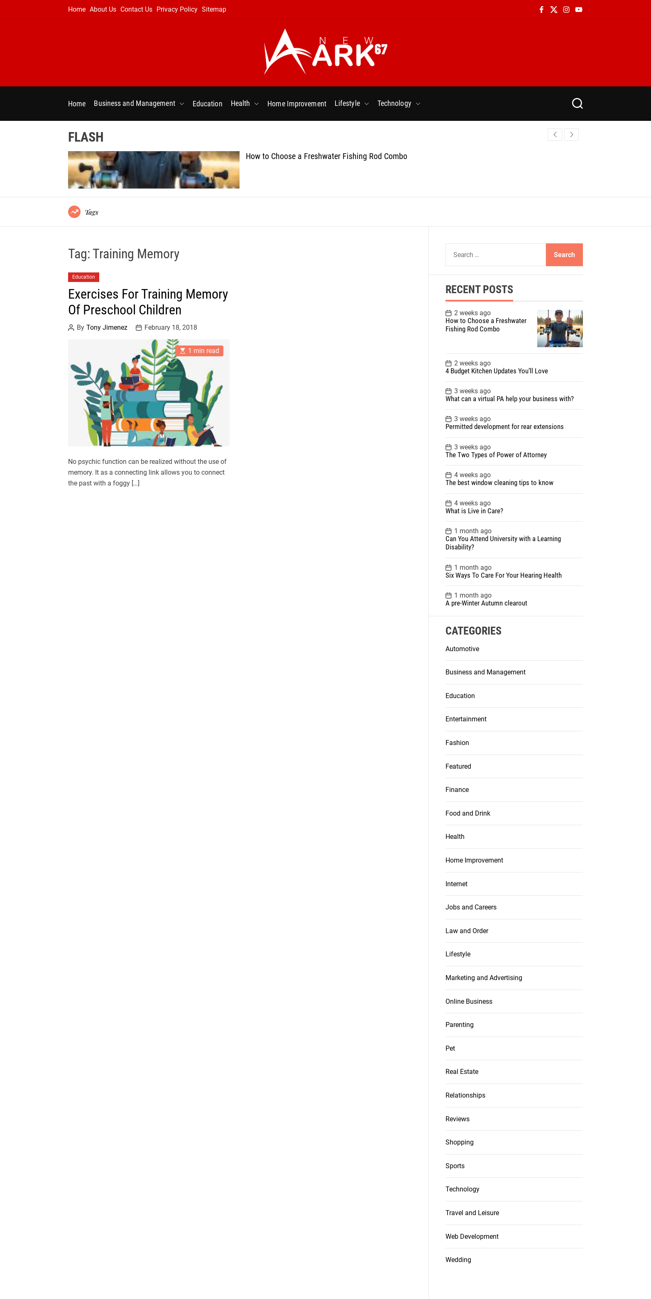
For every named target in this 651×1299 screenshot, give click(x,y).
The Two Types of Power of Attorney (496, 455)
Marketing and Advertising (483, 978)
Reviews (457, 1119)
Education (208, 103)
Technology (399, 103)
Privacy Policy (177, 9)
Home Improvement (296, 103)
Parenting (459, 1025)
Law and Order (466, 931)
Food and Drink (467, 813)
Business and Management (139, 103)
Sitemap (214, 9)
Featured (458, 766)
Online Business (468, 1001)
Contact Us (136, 9)
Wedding (458, 1260)
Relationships (465, 1095)
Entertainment (466, 719)
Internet (456, 884)
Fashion (457, 743)
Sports (455, 1166)
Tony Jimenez (106, 327)
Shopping (459, 1142)
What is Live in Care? (474, 511)
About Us (103, 9)
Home (77, 9)
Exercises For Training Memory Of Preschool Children (148, 302)
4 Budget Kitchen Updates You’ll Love (496, 371)
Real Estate (461, 1072)
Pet (450, 1048)
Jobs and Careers (471, 907)
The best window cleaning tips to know (499, 482)
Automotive (462, 649)
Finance (457, 790)
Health (245, 103)
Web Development (472, 1236)
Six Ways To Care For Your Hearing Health (503, 575)
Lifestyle (352, 103)
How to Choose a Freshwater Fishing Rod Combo (326, 156)
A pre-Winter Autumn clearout (486, 603)
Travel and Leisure (472, 1213)
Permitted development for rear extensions (504, 426)
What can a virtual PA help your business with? (509, 399)
